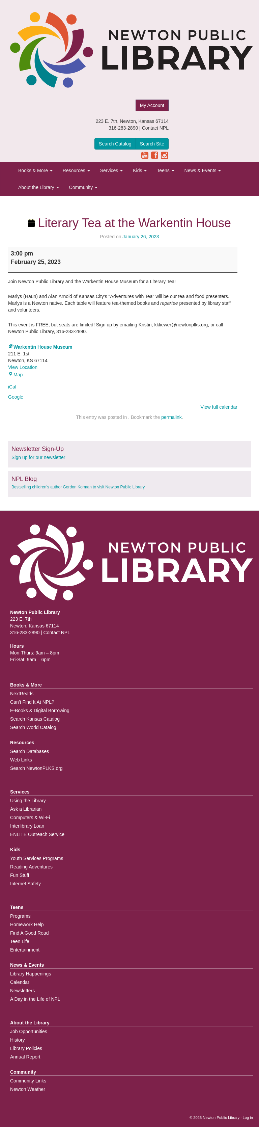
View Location (22, 367)
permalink (171, 417)
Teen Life (19, 941)
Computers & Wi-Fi (30, 817)
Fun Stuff (19, 875)
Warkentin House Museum (40, 347)
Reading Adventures (31, 866)
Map (15, 374)
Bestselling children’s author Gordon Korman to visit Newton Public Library (78, 487)
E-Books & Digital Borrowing (39, 710)
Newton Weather (27, 1089)
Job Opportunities (28, 1031)
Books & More (35, 170)
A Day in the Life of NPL (35, 999)
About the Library (38, 187)
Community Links (28, 1080)
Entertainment (24, 949)
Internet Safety (25, 883)
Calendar (19, 982)
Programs (20, 916)
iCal (12, 387)
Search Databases (29, 751)
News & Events (202, 170)
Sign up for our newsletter (38, 457)
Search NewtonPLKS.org (36, 768)
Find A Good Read (29, 933)
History (17, 1040)
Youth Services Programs (36, 858)
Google (15, 397)
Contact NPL (155, 128)
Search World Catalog (33, 727)
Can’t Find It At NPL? (32, 702)
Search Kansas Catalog (35, 719)
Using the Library (28, 800)
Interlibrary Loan (27, 826)
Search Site (152, 143)
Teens (165, 170)
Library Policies (26, 1048)
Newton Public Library (221, 1118)
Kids (140, 170)
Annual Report (25, 1056)
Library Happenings (30, 973)
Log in (248, 1118)
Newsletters (22, 990)
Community (83, 187)
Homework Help (27, 924)
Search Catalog (115, 143)
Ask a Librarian (25, 809)
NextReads (21, 693)
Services (111, 170)
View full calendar (219, 407)
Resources (76, 170)
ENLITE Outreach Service (37, 834)
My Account (152, 105)
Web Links (21, 759)
